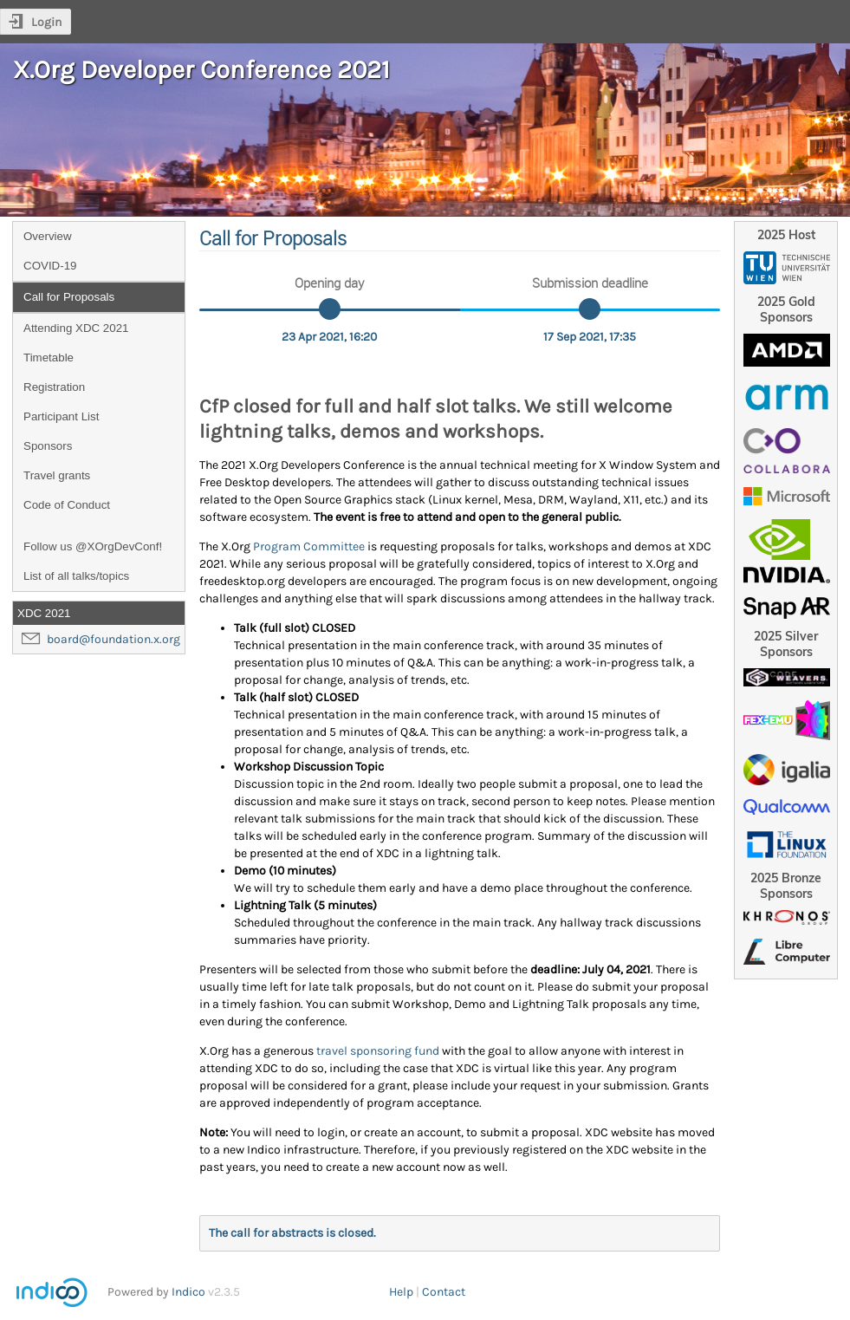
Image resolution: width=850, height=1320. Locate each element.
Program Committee (309, 546)
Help (401, 1291)
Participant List (61, 416)
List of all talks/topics (76, 575)
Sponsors (47, 445)
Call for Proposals (68, 296)
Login (46, 22)
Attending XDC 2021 (76, 328)
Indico (188, 1291)
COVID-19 (49, 265)
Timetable (48, 357)
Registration (54, 386)
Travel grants (56, 475)
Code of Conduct (66, 504)
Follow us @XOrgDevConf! (92, 546)
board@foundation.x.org (113, 639)
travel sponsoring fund (377, 1051)
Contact (443, 1291)
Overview (47, 236)
